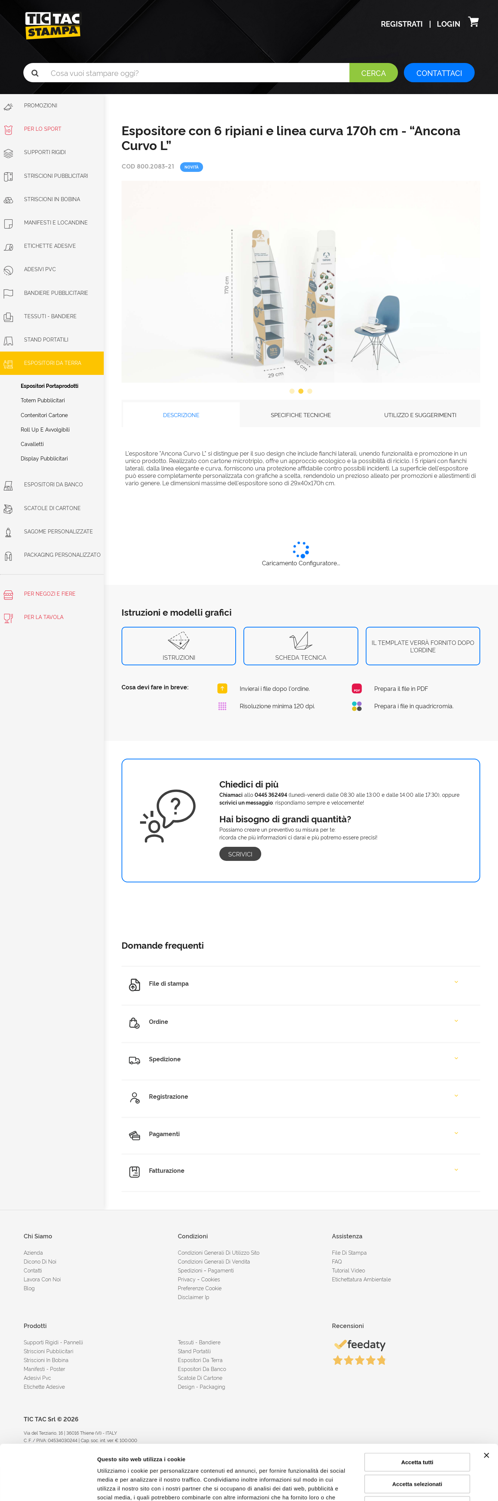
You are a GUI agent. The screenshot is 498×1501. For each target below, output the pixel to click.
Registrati (403, 23)
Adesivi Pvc (37, 1377)
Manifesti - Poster (44, 1368)
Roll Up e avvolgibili (45, 429)
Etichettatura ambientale (361, 1278)
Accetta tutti (417, 1410)
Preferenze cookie (200, 1287)
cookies (210, 1278)
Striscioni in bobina (42, 198)
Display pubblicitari (44, 458)
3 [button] (309, 391)
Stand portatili (36, 339)
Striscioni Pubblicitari (46, 175)
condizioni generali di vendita (214, 1261)
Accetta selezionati (417, 1432)
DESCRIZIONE (181, 415)
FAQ (337, 1261)
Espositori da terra (42, 362)
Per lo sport (33, 128)
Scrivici (240, 854)
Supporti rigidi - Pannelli (53, 1341)
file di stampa (349, 1252)
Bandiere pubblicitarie (46, 292)
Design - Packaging (201, 1386)
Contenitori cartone (44, 414)
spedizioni (190, 1270)
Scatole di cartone (42, 507)
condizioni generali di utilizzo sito (218, 1252)
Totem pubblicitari (43, 399)
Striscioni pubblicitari (48, 1350)
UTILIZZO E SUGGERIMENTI (420, 415)
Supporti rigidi (35, 151)
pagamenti (221, 1270)
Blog (29, 1287)
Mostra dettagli (390, 1486)
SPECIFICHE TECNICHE (301, 415)
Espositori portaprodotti (50, 385)
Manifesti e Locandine (46, 222)
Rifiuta (417, 1454)
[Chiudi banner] (486, 1403)
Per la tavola (33, 618)
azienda (33, 1252)
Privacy (187, 1278)
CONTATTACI (439, 72)
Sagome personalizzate (48, 531)
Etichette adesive (40, 245)
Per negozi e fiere (40, 595)
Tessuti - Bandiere (40, 315)
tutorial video (348, 1270)
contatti (33, 1270)
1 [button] (292, 391)
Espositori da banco (43, 483)
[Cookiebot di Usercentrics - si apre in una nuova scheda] (48, 1486)
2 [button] (301, 391)
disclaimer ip (193, 1296)
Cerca (373, 72)
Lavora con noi (42, 1278)
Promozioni (30, 106)
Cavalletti (32, 443)
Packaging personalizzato (52, 554)
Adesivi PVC (30, 268)
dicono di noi (40, 1261)
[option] (301, 282)
